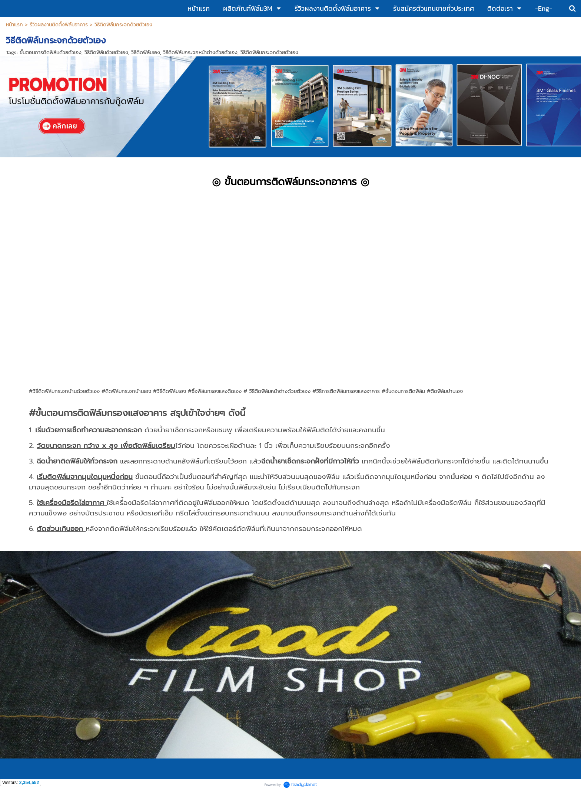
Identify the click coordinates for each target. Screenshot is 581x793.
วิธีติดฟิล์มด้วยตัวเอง (106, 52)
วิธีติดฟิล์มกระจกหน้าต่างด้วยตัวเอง (200, 52)
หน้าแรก (14, 25)
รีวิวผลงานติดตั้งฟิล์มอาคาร (59, 25)
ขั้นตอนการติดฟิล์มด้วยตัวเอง (51, 52)
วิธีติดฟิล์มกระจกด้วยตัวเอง (269, 52)
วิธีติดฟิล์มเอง (145, 52)
